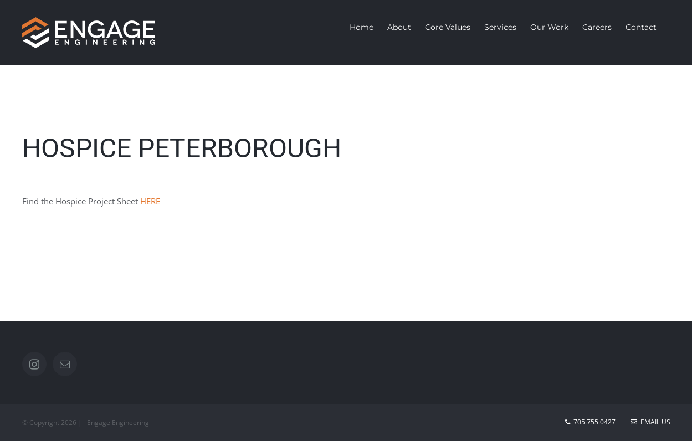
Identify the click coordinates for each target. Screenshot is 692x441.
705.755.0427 (594, 422)
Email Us (650, 422)
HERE (150, 201)
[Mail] (65, 364)
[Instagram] (34, 364)
